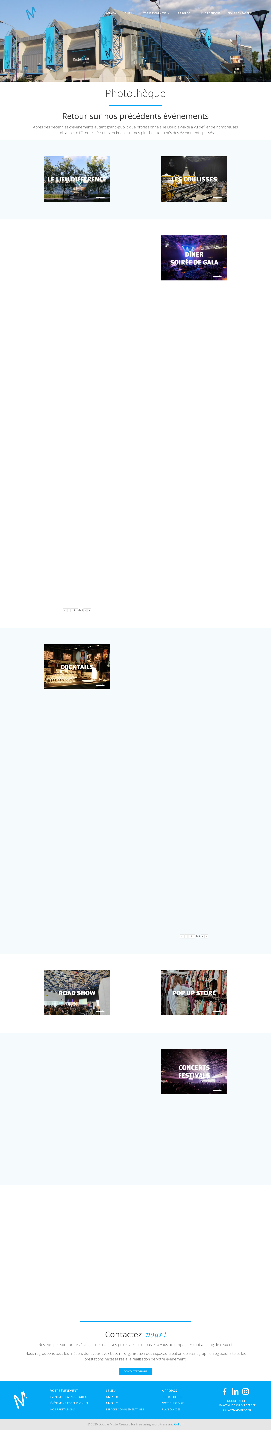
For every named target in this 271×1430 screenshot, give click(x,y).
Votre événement (156, 13)
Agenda (111, 13)
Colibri (179, 1424)
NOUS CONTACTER (239, 13)
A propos (186, 13)
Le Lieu (130, 13)
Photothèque (210, 13)
